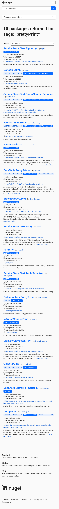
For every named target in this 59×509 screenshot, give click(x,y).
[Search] (53, 8)
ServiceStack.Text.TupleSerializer (23, 273)
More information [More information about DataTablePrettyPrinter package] (14, 193)
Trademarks (6, 502)
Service (41, 110)
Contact (6, 455)
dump (8, 425)
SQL (40, 184)
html (7, 401)
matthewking (35, 123)
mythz (43, 49)
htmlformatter (8, 403)
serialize (11, 427)
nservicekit (31, 145)
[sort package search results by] (32, 44)
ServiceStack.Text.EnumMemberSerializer (28, 94)
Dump (30, 61)
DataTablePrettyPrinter (17, 170)
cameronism (29, 70)
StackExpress (35, 199)
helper (5, 427)
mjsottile (21, 250)
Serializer (16, 61)
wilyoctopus (25, 412)
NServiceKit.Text (13, 144)
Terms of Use (27, 499)
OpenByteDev (28, 364)
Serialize (20, 112)
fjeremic (37, 170)
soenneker (46, 388)
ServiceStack (29, 110)
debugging (25, 425)
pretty (23, 136)
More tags (19, 403)
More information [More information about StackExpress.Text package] (9, 221)
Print (14, 184)
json (7, 136)
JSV (25, 61)
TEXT (14, 110)
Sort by (6, 43)
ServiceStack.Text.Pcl (16, 226)
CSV (22, 61)
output (38, 425)
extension (44, 425)
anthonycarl (11, 96)
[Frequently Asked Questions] (4, 471)
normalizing (32, 401)
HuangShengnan (41, 341)
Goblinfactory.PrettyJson (18, 297)
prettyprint (17, 136)
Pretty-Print (29, 184)
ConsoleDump (12, 70)
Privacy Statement (40, 499)
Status (5, 463)
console (8, 311)
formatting (24, 401)
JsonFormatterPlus (15, 122)
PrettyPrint (36, 61)
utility (50, 425)
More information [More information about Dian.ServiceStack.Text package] (42, 358)
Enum (25, 112)
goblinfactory (42, 297)
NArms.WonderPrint (15, 319)
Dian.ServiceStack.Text (17, 341)
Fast (41, 61)
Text (11, 61)
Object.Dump (11, 364)
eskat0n (34, 319)
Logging (30, 377)
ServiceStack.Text (9, 112)
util (14, 403)
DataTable (9, 184)
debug (19, 425)
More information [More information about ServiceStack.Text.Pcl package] (42, 244)
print (27, 136)
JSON (8, 61)
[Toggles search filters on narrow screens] (53, 17)
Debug (15, 332)
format (11, 136)
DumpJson (10, 411)
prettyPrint (15, 311)
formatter (12, 401)
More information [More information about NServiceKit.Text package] (47, 165)
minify (31, 136)
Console (21, 84)
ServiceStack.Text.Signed (18, 48)
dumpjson (13, 425)
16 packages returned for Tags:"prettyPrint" (28, 31)
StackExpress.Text (14, 199)
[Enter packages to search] (26, 8)
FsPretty (8, 249)
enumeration (32, 112)
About (18, 499)
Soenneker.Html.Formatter (19, 388)
